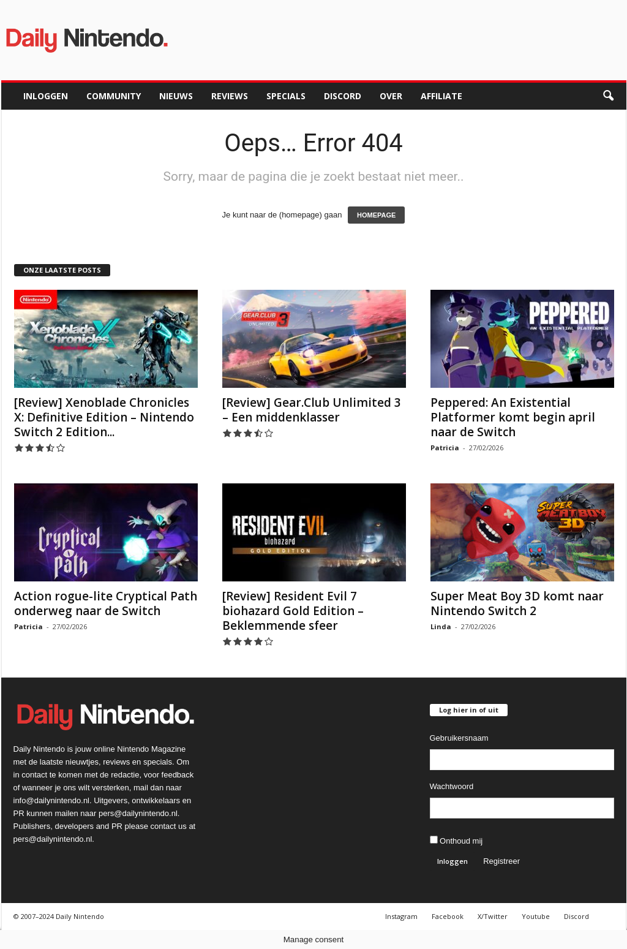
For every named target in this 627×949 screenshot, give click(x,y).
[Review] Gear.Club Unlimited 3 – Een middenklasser (311, 410)
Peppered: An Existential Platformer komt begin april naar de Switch (512, 417)
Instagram (401, 916)
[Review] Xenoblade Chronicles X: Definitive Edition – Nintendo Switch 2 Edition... (104, 417)
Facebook (448, 916)
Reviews (229, 96)
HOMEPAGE (376, 215)
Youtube (536, 916)
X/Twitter (493, 916)
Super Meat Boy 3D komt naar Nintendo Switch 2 (517, 603)
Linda (440, 626)
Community (113, 96)
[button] (608, 96)
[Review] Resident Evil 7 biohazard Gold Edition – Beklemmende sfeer (293, 610)
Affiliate (441, 96)
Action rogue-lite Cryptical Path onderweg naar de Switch (105, 603)
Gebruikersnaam (459, 738)
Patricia (444, 447)
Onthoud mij (456, 840)
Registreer (501, 861)
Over (391, 96)
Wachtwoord (452, 786)
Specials (286, 96)
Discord (342, 96)
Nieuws (176, 96)
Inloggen (45, 96)
